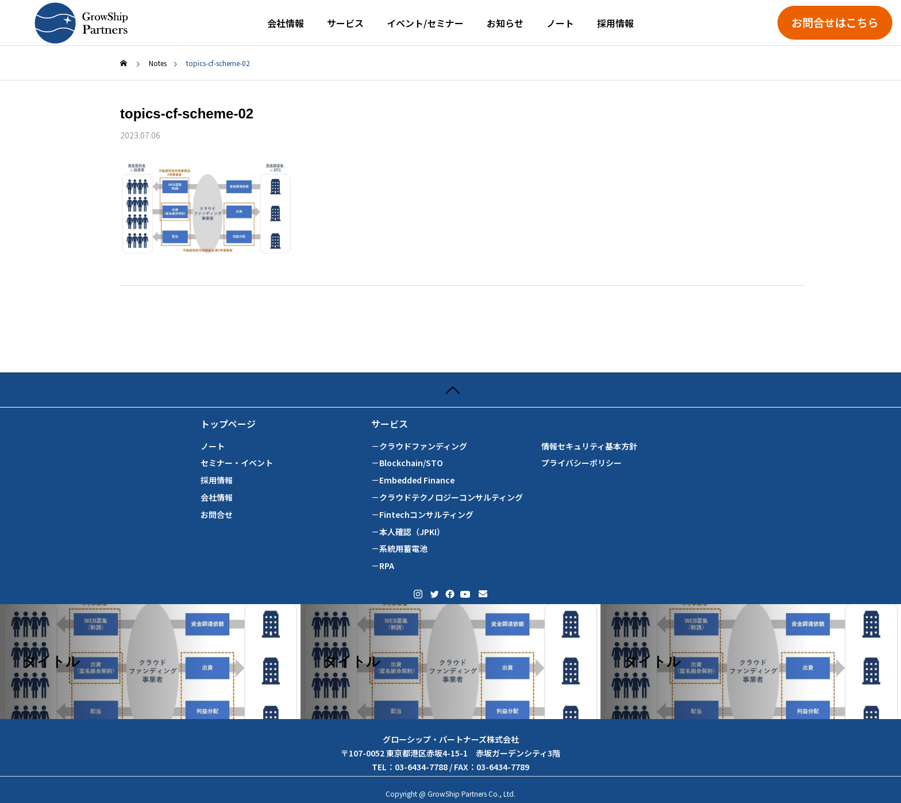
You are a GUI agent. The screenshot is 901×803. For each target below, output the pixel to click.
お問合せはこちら (835, 22)
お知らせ (505, 23)
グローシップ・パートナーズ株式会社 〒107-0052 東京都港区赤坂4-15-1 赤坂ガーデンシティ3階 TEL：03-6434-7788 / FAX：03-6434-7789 (450, 753)
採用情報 (615, 23)
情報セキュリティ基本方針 (589, 446)
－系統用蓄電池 (399, 549)
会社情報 (285, 23)
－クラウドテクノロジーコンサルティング (447, 497)
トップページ (228, 423)
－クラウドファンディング (419, 446)
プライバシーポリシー (581, 463)
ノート (560, 23)
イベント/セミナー (425, 23)
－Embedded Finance (413, 480)
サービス (345, 23)
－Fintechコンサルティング (422, 515)
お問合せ (217, 515)
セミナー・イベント (237, 463)
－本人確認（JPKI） (408, 532)
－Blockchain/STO (407, 463)
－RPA (382, 566)
